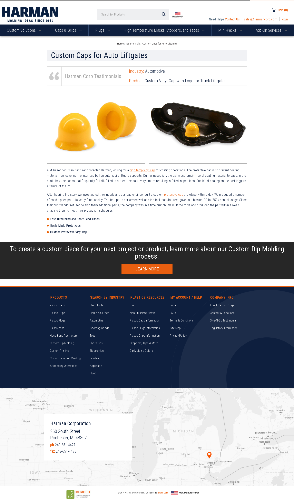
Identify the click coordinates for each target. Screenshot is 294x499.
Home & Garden (99, 313)
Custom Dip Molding (62, 343)
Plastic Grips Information (145, 335)
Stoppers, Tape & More (144, 343)
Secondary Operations (63, 366)
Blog (132, 305)
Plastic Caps (57, 305)
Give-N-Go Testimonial (223, 320)
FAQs (173, 313)
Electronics (97, 351)
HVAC (93, 373)
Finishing (95, 358)
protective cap (173, 194)
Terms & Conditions (182, 320)
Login (285, 19)
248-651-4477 (65, 444)
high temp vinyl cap (142, 170)
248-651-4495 (66, 451)
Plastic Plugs (57, 320)
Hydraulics (96, 343)
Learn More (147, 269)
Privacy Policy (178, 335)
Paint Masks (57, 328)
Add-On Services (271, 30)
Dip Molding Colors (141, 351)
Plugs (102, 30)
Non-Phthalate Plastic (143, 313)
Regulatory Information (223, 328)
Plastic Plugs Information (145, 328)
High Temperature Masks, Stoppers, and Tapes (164, 30)
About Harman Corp (222, 305)
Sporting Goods (99, 328)
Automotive (97, 320)
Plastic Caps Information (144, 320)
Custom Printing (59, 351)
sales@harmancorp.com (260, 19)
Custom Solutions (24, 30)
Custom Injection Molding (65, 358)
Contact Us (232, 19)
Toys (92, 335)
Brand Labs (163, 492)
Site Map (175, 328)
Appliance (96, 366)
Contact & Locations (222, 313)
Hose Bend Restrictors (64, 335)
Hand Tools (96, 305)
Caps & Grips (68, 30)
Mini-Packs (230, 30)
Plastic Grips (57, 313)
